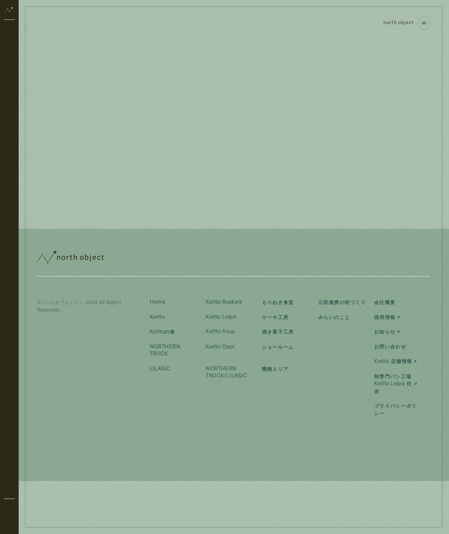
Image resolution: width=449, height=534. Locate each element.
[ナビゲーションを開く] (424, 23)
